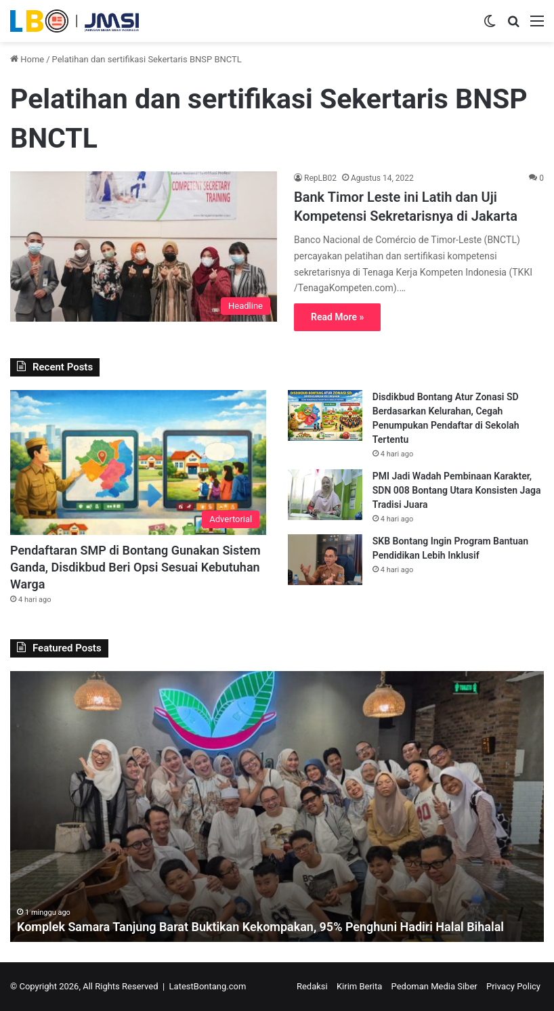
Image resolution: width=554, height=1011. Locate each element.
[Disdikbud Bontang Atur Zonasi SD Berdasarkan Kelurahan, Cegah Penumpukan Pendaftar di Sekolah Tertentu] (325, 415)
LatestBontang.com (208, 986)
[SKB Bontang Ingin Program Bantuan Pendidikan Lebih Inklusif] (325, 559)
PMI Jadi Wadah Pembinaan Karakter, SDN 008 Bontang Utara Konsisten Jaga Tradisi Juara (456, 490)
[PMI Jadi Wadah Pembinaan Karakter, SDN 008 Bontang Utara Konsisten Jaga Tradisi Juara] (325, 494)
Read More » (337, 316)
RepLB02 (320, 178)
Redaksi (312, 986)
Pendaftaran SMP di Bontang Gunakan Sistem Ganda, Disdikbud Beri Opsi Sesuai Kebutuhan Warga (135, 567)
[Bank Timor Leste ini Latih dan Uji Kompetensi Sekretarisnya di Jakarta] (143, 246)
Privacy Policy (513, 986)
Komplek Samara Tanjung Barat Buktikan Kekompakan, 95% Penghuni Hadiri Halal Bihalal (261, 927)
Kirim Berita (359, 986)
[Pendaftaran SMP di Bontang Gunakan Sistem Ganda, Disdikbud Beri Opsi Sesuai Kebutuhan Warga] (138, 462)
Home (27, 59)
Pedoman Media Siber (434, 986)
